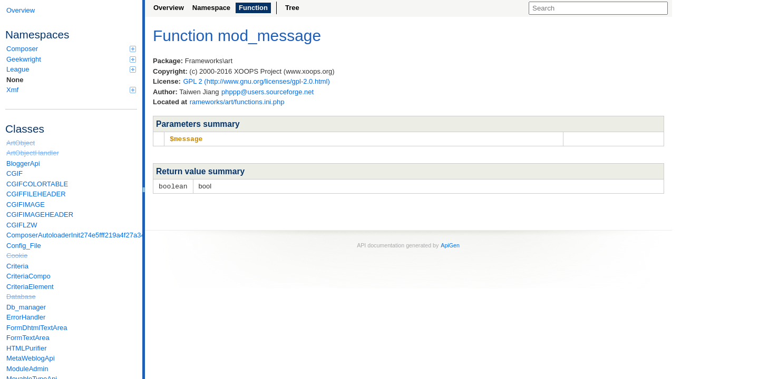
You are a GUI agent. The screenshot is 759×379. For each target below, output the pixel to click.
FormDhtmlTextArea (36, 328)
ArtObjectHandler (32, 153)
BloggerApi (23, 163)
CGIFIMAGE (25, 204)
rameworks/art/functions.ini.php (237, 102)
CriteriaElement (30, 287)
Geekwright (71, 59)
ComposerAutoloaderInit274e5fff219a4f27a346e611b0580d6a (71, 235)
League (71, 69)
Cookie (16, 256)
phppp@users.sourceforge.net (267, 92)
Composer (71, 49)
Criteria (17, 266)
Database (21, 297)
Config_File (23, 246)
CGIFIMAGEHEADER (39, 214)
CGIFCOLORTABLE (37, 184)
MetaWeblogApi (30, 358)
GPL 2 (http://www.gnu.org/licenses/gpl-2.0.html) (256, 81)
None (15, 80)
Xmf (71, 90)
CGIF (14, 173)
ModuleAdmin (27, 369)
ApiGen (450, 244)
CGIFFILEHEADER (36, 194)
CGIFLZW (21, 225)
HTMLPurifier (26, 348)
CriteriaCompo (28, 276)
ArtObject (20, 143)
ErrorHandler (25, 317)
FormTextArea (28, 338)
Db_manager (26, 307)
